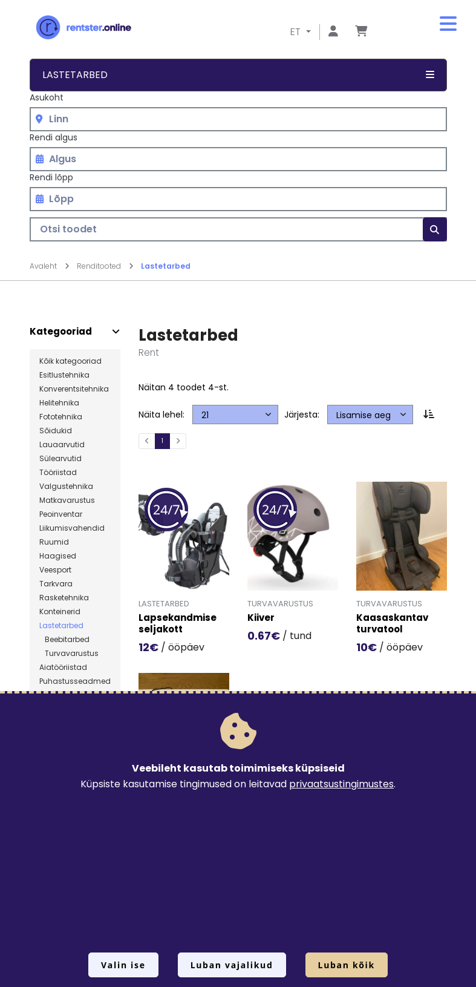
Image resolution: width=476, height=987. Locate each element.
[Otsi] (435, 229)
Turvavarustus (69, 653)
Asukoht (47, 97)
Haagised (57, 556)
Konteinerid (59, 612)
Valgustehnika (66, 486)
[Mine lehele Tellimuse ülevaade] (361, 32)
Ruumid (54, 542)
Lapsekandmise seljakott (178, 623)
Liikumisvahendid (72, 528)
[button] (448, 24)
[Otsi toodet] (238, 229)
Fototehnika (60, 417)
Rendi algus (53, 137)
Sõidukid (55, 431)
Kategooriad (61, 331)
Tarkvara (56, 584)
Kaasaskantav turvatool (392, 623)
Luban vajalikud (232, 965)
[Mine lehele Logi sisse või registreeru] (333, 32)
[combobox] (238, 119)
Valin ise (123, 965)
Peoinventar (60, 514)
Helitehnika (59, 403)
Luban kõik (346, 965)
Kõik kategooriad (70, 361)
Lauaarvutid (62, 445)
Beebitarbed (64, 639)
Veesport (55, 570)
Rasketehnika (64, 598)
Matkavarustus (67, 500)
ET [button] (296, 32)
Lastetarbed (166, 266)
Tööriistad (58, 472)
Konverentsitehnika (74, 389)
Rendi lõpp (51, 177)
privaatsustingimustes (341, 784)
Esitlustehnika (64, 375)
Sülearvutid (60, 458)
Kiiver (261, 618)
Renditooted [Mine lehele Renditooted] (105, 266)
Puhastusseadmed (75, 681)
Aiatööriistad (63, 667)
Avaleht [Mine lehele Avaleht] (50, 266)
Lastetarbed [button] (238, 75)
